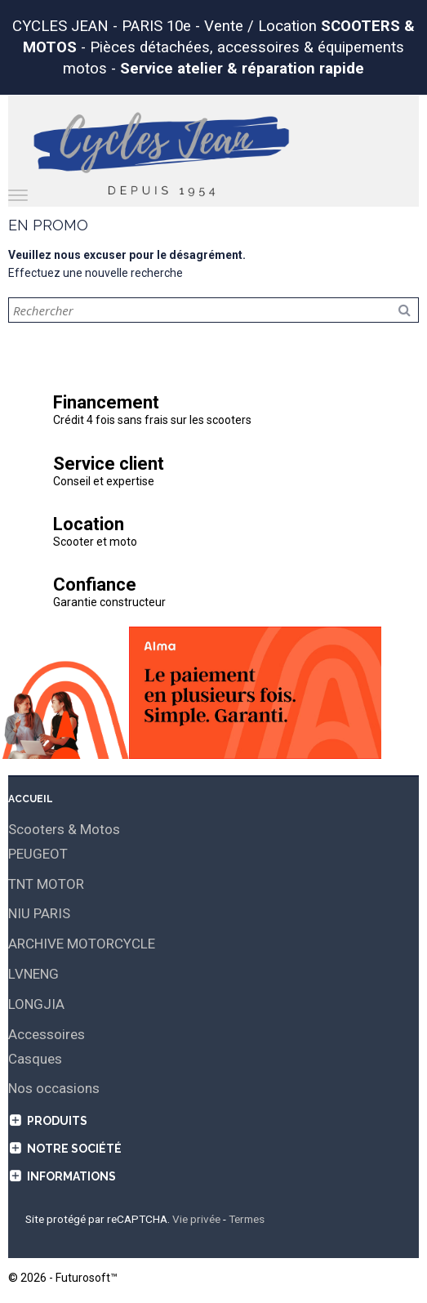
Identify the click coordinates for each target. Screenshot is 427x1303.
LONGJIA (36, 1004)
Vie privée (196, 1218)
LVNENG (33, 974)
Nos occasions (54, 1088)
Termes (247, 1218)
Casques (35, 1059)
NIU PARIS (39, 913)
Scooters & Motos (64, 829)
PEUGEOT (38, 854)
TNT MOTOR (46, 884)
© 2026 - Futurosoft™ (63, 1277)
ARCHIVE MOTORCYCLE (81, 943)
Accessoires (46, 1034)
